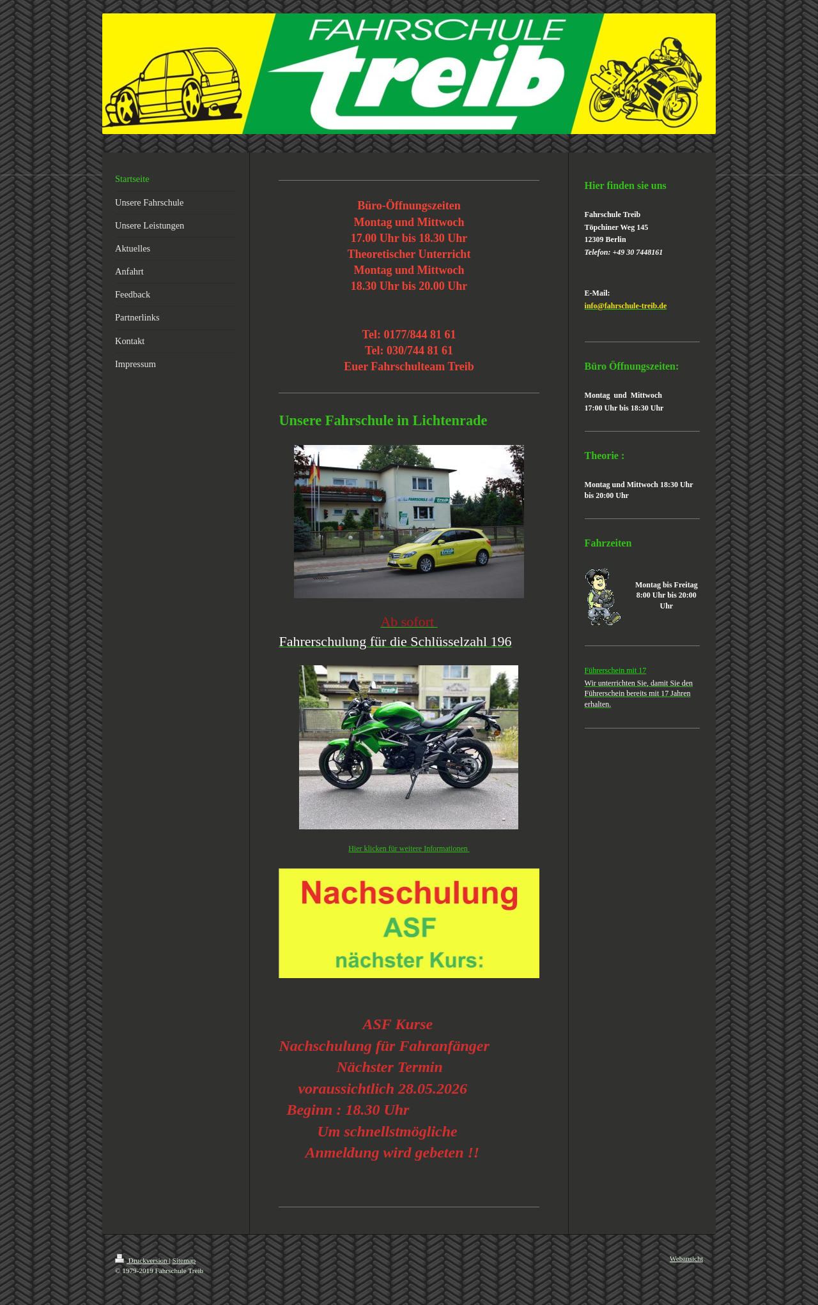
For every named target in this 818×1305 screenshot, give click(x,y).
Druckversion (142, 1260)
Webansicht (686, 1258)
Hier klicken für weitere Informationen (409, 848)
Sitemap (184, 1260)
